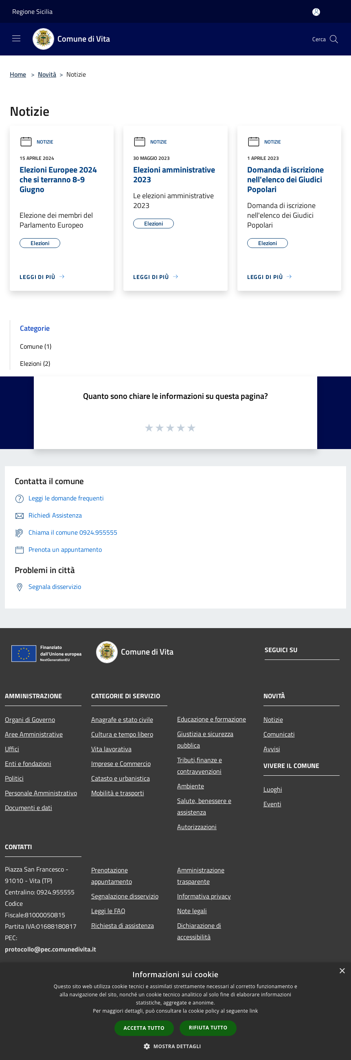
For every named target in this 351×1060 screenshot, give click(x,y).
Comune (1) (35, 346)
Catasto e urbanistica (120, 778)
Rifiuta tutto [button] (208, 1027)
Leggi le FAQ (108, 911)
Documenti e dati (28, 807)
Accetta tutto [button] (144, 1028)
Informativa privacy (204, 896)
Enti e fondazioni (28, 763)
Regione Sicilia (32, 11)
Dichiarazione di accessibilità (199, 931)
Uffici (12, 749)
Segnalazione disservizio (124, 896)
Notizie (36, 142)
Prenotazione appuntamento (111, 875)
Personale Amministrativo (41, 793)
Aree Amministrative (34, 734)
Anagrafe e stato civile (122, 719)
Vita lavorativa (111, 749)
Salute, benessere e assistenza (204, 806)
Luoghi (272, 789)
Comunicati (279, 734)
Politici (14, 778)
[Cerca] (334, 39)
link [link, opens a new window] (254, 1010)
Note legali (192, 911)
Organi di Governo (30, 719)
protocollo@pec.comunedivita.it (50, 949)
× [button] (342, 971)
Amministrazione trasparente (200, 875)
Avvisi (271, 749)
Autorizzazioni (197, 827)
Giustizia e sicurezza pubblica (205, 739)
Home (18, 74)
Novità (47, 74)
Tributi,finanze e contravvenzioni (199, 765)
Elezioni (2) (35, 363)
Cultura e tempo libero (122, 734)
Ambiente (190, 786)
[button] (175, 1046)
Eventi (272, 804)
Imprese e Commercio (121, 763)
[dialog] (175, 1011)
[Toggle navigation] (16, 38)
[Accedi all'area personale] (316, 12)
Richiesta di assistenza (122, 925)
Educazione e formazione (211, 719)
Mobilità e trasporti (117, 793)
